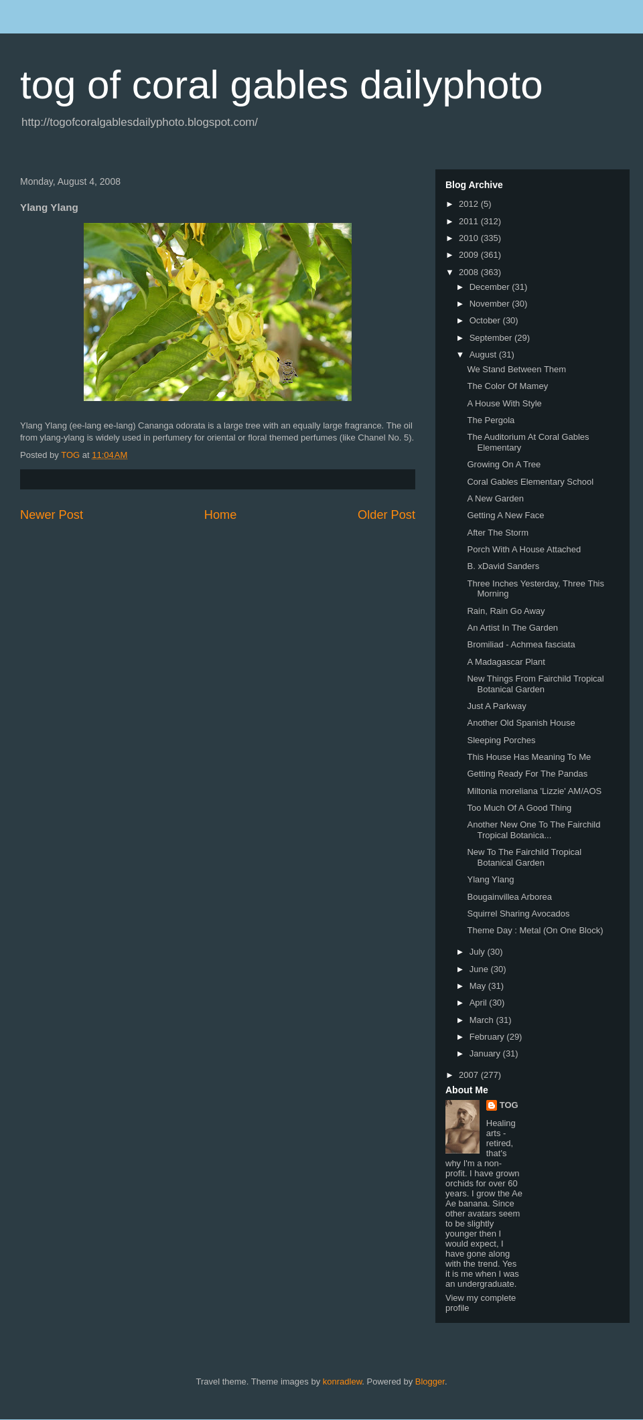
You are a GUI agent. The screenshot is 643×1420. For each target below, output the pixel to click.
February (488, 1037)
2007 (470, 1075)
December (491, 287)
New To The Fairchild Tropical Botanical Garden (524, 857)
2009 (470, 255)
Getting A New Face (505, 515)
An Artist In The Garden (512, 628)
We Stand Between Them (516, 369)
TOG (509, 1105)
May (479, 986)
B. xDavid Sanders (503, 566)
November (491, 304)
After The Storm (497, 533)
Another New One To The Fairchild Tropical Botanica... (533, 829)
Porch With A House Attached (524, 549)
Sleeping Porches (501, 740)
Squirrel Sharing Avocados (518, 914)
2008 (470, 272)
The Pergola (490, 420)
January (486, 1053)
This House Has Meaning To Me (529, 757)
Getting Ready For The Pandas (527, 774)
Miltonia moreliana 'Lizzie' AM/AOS (534, 791)
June (480, 969)
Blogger (430, 1381)
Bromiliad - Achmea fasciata (521, 644)
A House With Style (504, 403)
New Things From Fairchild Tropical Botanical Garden (535, 684)
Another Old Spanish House (521, 723)
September (492, 338)
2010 (470, 238)
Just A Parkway (496, 706)
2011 (470, 221)
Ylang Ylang (490, 879)
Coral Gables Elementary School (530, 482)
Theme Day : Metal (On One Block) (535, 930)
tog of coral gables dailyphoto (281, 84)
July (479, 952)
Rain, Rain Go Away (506, 611)
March (483, 1020)
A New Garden (495, 498)
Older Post (386, 515)
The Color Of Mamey (507, 386)
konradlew (342, 1381)
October (486, 320)
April (480, 1003)
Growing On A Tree (504, 464)
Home (220, 515)
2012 (470, 204)
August (484, 354)
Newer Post (51, 515)
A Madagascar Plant (506, 662)
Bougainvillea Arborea (509, 897)
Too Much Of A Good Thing (519, 808)
